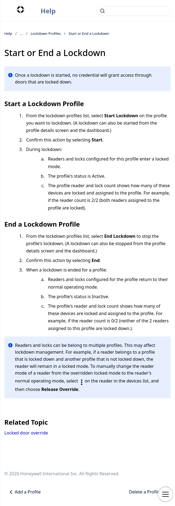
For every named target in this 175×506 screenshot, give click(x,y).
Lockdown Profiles (46, 33)
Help (48, 10)
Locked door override (26, 433)
